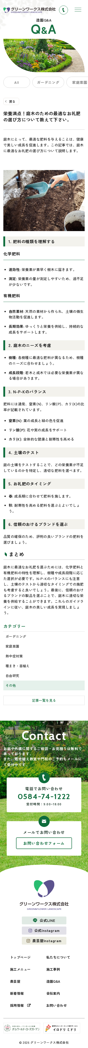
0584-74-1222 (44, 796)
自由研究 (12, 675)
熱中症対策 (14, 656)
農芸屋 (15, 981)
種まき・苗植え (18, 665)
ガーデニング (48, 82)
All (16, 82)
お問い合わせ (56, 1005)
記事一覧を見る (44, 700)
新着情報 (17, 993)
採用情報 (17, 1005)
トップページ (20, 957)
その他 (11, 685)
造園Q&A (53, 981)
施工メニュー (20, 969)
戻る (12, 101)
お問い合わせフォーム (44, 843)
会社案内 (53, 993)
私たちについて (58, 957)
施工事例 (53, 969)
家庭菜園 (12, 646)
